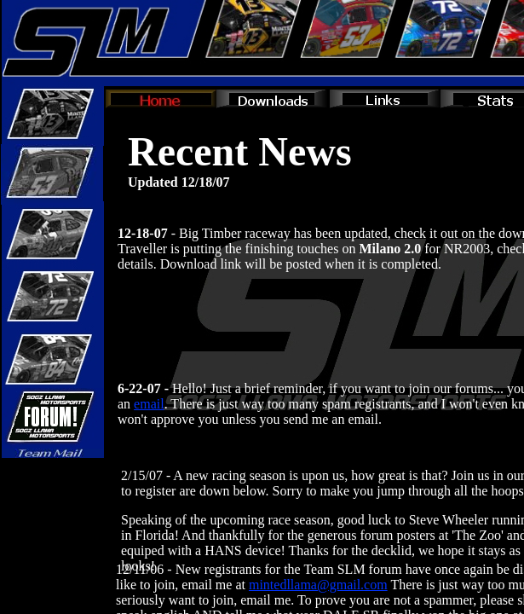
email (149, 404)
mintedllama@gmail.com (318, 584)
